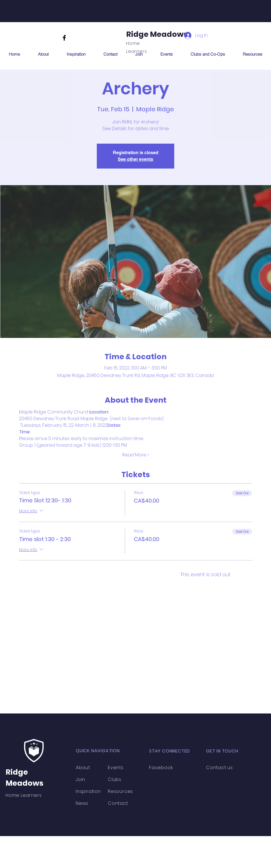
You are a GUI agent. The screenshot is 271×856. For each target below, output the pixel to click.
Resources (120, 791)
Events (116, 767)
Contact (118, 803)
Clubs (115, 779)
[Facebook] (64, 38)
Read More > (135, 455)
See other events (135, 159)
